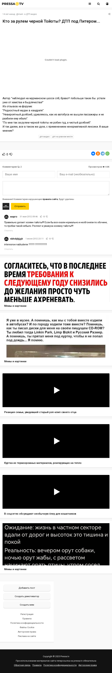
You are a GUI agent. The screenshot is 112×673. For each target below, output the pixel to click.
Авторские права (27, 631)
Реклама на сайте (27, 636)
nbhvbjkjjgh (16, 238)
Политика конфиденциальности (27, 623)
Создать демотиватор (27, 596)
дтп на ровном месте (62, 136)
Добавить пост (27, 587)
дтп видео (44, 136)
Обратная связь (22, 665)
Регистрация (27, 614)
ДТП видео (31, 14)
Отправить (20, 206)
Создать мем (27, 604)
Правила (27, 618)
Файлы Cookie (27, 627)
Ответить (8, 230)
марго (13, 216)
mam (20, 14)
